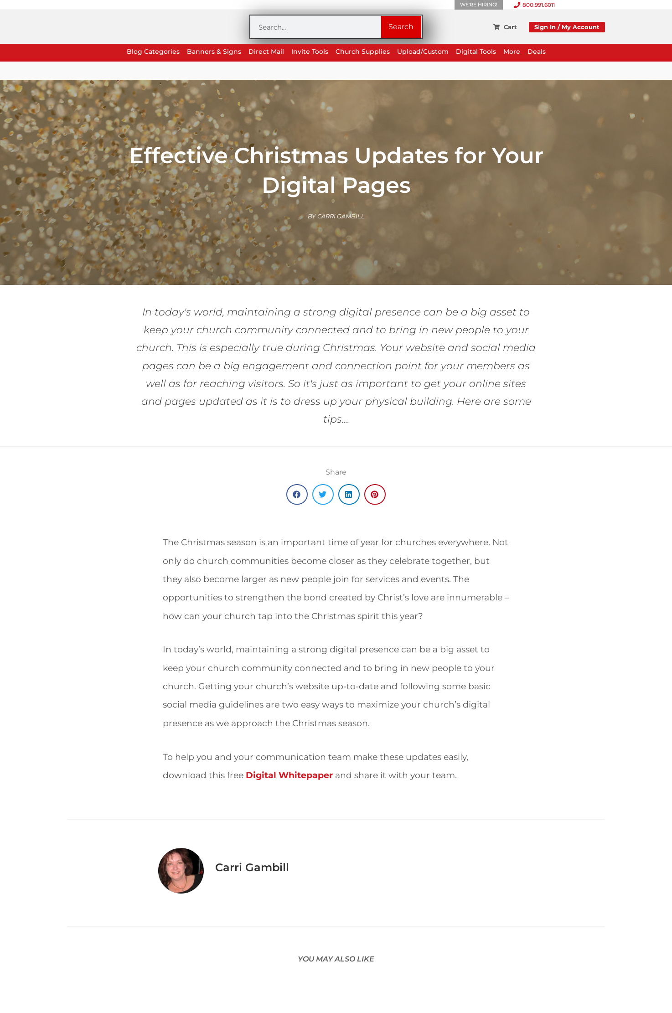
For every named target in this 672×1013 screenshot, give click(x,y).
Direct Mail (266, 51)
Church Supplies (363, 51)
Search (401, 26)
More (511, 51)
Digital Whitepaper (289, 775)
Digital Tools (476, 51)
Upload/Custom (423, 51)
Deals (536, 51)
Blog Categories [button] (153, 51)
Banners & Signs (214, 51)
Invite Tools (309, 51)
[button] (297, 494)
